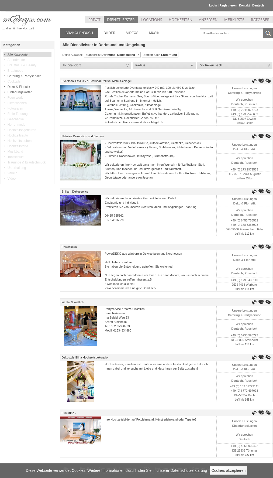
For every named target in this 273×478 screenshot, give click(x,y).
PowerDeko (69, 246)
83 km (249, 178)
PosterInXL (69, 412)
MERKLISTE (234, 19)
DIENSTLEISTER (121, 19)
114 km (249, 289)
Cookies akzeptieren (228, 470)
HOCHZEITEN (180, 19)
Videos (132, 33)
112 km (249, 233)
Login (213, 5)
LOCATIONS (151, 19)
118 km (249, 344)
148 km (249, 399)
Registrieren (227, 5)
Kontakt (244, 5)
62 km (249, 123)
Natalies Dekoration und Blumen (83, 136)
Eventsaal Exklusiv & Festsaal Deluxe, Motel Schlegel (97, 81)
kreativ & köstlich (73, 302)
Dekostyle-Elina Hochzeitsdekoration (85, 357)
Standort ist (110, 54)
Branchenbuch (79, 33)
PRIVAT (94, 19)
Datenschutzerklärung (188, 470)
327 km (249, 454)
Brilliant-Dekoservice (75, 191)
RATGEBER (260, 19)
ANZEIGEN (208, 19)
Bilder (109, 33)
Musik (154, 33)
